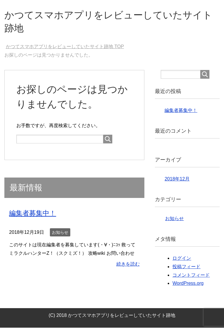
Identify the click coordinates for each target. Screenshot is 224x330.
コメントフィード (191, 277)
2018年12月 (176, 181)
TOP (65, 48)
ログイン (181, 260)
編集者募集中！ (33, 215)
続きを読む (128, 266)
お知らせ (60, 234)
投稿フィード (186, 268)
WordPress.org (187, 285)
